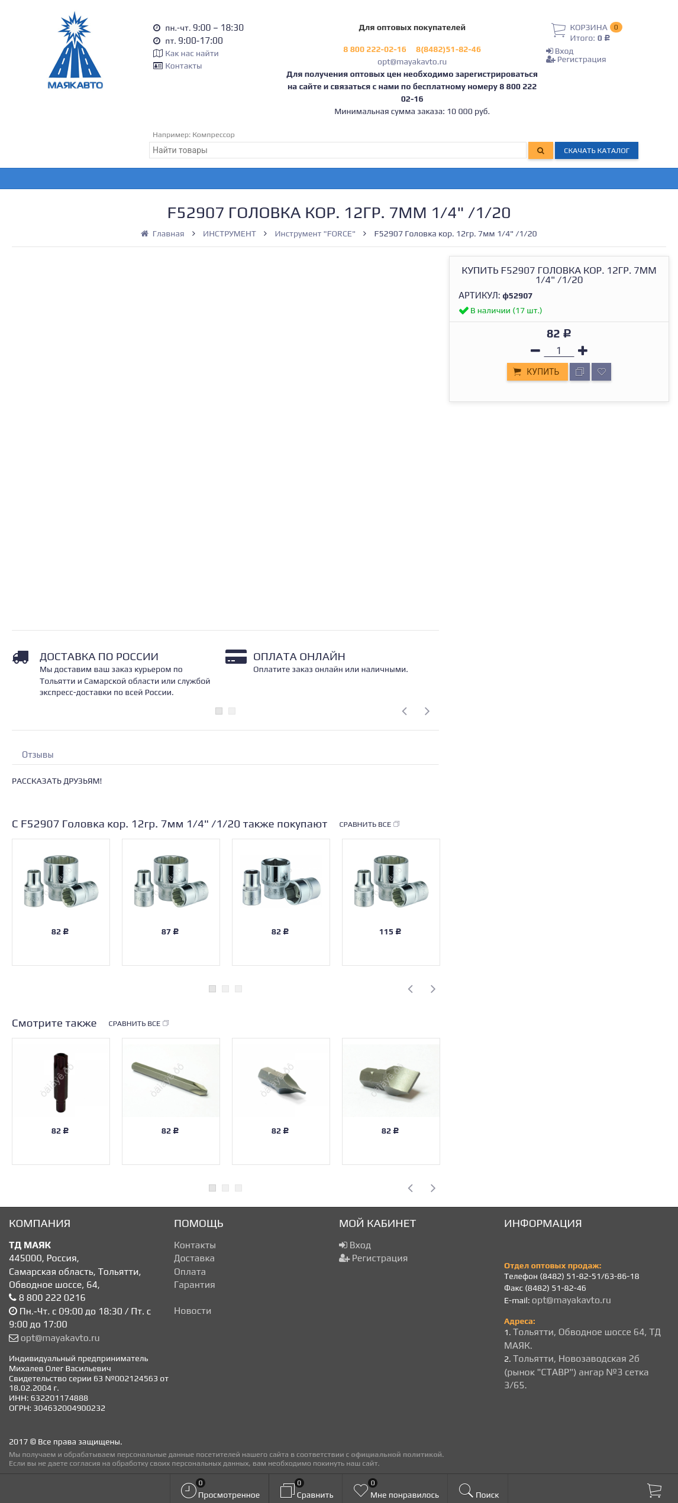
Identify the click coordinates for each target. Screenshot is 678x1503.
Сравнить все (370, 824)
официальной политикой (396, 1454)
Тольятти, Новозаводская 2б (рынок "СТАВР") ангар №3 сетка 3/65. (576, 1372)
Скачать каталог (596, 150)
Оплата (190, 1271)
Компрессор (213, 134)
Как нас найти (191, 53)
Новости (192, 1310)
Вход (560, 51)
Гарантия (194, 1284)
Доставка (194, 1258)
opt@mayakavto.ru (412, 61)
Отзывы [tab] (38, 754)
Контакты (183, 65)
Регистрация (576, 59)
